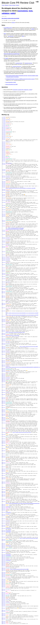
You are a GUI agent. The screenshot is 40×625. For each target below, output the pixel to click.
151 (2, 381)
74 (2, 231)
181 (2, 443)
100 (2, 286)
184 (2, 450)
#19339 (6, 58)
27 (2, 147)
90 (2, 264)
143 (2, 371)
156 (2, 394)
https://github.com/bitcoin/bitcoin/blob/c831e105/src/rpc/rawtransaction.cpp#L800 (22, 315)
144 (2, 373)
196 (2, 475)
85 (2, 257)
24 (2, 144)
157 (2, 397)
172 (2, 420)
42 (2, 169)
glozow (5, 20)
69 (2, 220)
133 (2, 354)
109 (2, 304)
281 (2, 611)
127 (2, 344)
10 (2, 127)
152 (2, 384)
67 (2, 215)
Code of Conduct (12, 5)
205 (2, 494)
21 (2, 139)
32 (2, 153)
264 (2, 589)
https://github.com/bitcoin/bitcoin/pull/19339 (10, 18)
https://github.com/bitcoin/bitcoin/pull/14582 (19, 569)
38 (2, 159)
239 (2, 556)
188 (2, 460)
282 (2, 613)
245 (2, 563)
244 (2, 562)
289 (2, 623)
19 (2, 137)
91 (2, 267)
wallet (12, 13)
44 (2, 172)
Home (3, 5)
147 (2, 377)
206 (2, 496)
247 (2, 565)
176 (2, 434)
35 (2, 156)
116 (2, 324)
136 (2, 361)
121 (2, 334)
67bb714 (13, 22)
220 (2, 523)
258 (2, 581)
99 (2, 284)
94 (2, 273)
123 (2, 338)
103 (2, 291)
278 (2, 606)
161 (2, 403)
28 (2, 148)
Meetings (6, 5)
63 (2, 207)
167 (2, 414)
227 (2, 537)
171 (2, 419)
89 (2, 262)
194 (2, 471)
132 (2, 352)
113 (2, 319)
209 (2, 504)
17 (2, 135)
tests (31, 11)
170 (2, 418)
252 (2, 573)
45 (2, 176)
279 (2, 608)
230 (2, 543)
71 (2, 223)
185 (2, 453)
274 (2, 601)
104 (2, 292)
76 (2, 237)
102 (2, 289)
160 (2, 402)
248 (2, 568)
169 (2, 417)
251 (2, 572)
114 (2, 320)
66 (2, 214)
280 (2, 610)
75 (2, 234)
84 (2, 254)
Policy (5, 33)
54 (2, 189)
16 (2, 134)
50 (2, 183)
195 (2, 473)
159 (2, 401)
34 (2, 155)
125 (2, 341)
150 (2, 380)
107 (2, 300)
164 (2, 409)
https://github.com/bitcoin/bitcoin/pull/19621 (29, 346)
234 (2, 548)
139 (2, 366)
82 (2, 247)
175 (2, 432)
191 (2, 466)
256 (2, 579)
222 (2, 526)
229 (2, 540)
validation (5, 13)
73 (2, 230)
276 (2, 603)
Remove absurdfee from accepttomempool (11, 53)
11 (2, 128)
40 (2, 163)
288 (2, 622)
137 (2, 362)
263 (2, 587)
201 (2, 487)
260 (2, 583)
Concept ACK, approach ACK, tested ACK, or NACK (22, 89)
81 (2, 246)
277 (2, 604)
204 (2, 492)
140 (2, 368)
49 (2, 182)
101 (2, 288)
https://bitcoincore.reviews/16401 (12, 335)
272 (2, 599)
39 (2, 161)
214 (2, 510)
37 (2, 158)
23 (2, 143)
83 (2, 251)
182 (2, 445)
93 (2, 271)
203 (2, 491)
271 (2, 598)
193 (2, 470)
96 (2, 276)
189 (2, 462)
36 (2, 157)
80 (2, 244)
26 (2, 146)
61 (2, 202)
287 (2, 621)
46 (2, 177)
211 (2, 506)
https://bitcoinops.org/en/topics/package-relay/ (15, 332)
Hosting (17, 5)
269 (2, 595)
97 (2, 278)
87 (2, 259)
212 (2, 507)
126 (2, 343)
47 (2, 179)
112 (2, 316)
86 (2, 258)
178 (2, 438)
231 (2, 544)
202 (2, 489)
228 (2, 539)
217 (2, 515)
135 (2, 360)
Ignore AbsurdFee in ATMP (11, 82)
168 (2, 415)
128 (2, 346)
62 (2, 205)
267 (2, 593)
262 (2, 585)
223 (2, 528)
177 (2, 436)
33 (2, 154)
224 (2, 530)
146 (2, 376)
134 (2, 358)
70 (2, 221)
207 (2, 499)
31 (2, 152)
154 (2, 390)
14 (2, 131)
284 (2, 615)
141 (2, 369)
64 (2, 209)
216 (2, 514)
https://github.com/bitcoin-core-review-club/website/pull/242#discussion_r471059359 (15, 229)
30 (2, 150)
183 (2, 448)
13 (2, 130)
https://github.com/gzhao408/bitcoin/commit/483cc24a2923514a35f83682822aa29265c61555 (22, 503)
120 (2, 333)
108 (2, 303)
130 (2, 348)
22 (2, 141)
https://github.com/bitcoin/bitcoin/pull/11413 (22, 432)
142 (2, 370)
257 (2, 580)
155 (2, 392)
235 (2, 550)
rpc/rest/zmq (23, 11)
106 (2, 297)
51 (2, 184)
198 (2, 478)
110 (2, 307)
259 (2, 582)
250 (2, 570)
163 (2, 407)
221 (2, 525)
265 (2, 590)
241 (2, 559)
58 (2, 195)
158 (2, 398)
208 (2, 501)
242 (2, 560)
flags (23, 36)
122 (2, 336)
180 (2, 442)
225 (2, 531)
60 (2, 200)
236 (2, 552)
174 (2, 428)
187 (2, 457)
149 (2, 379)
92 (2, 270)
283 (2, 614)
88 (2, 260)
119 (2, 331)
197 (2, 477)
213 (2, 509)
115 (2, 321)
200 (2, 483)
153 (2, 387)
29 (2, 149)
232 (2, 545)
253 (2, 574)
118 (2, 330)
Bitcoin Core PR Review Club (18, 2)
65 (2, 211)
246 (2, 564)
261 (2, 584)
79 (2, 242)
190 (2, 463)
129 (2, 347)
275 (2, 602)
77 (2, 238)
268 (2, 594)
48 (2, 181)
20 (2, 138)
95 (2, 274)
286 (2, 619)
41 (2, 164)
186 (2, 456)
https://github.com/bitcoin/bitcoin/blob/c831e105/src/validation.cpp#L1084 (20, 188)
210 (2, 505)
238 (2, 555)
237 (2, 554)
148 (2, 378)
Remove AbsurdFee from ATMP (11, 84)
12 (2, 129)
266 (2, 592)
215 (2, 512)
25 (2, 145)
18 (2, 136)
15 (2, 132)
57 (2, 194)
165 (2, 410)
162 (2, 405)
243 (2, 561)
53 (2, 187)
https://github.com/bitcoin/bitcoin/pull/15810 (29, 538)
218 (2, 518)
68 (2, 216)
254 (2, 575)
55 (2, 190)
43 (2, 170)
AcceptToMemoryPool (8, 27)
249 (2, 569)
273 (2, 600)
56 (2, 192)
